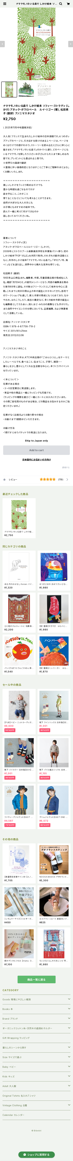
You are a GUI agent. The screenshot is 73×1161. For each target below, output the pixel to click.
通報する (66, 467)
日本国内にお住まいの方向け (36, 459)
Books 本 (8, 1009)
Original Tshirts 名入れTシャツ (19, 1095)
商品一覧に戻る (36, 979)
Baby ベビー (9, 1066)
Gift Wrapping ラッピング (16, 1038)
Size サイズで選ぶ (12, 1057)
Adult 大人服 (9, 1086)
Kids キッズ (8, 1076)
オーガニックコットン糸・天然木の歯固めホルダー (27, 1028)
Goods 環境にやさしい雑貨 (17, 999)
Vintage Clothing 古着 (15, 1105)
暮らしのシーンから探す (14, 1047)
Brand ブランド (10, 1018)
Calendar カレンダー (14, 1115)
